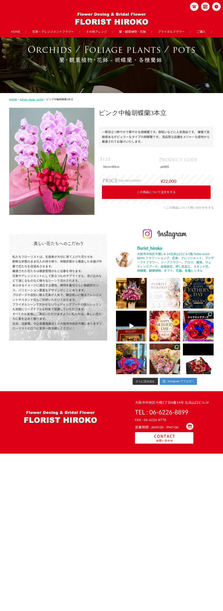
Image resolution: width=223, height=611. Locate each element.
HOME (15, 31)
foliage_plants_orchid (31, 99)
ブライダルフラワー (171, 31)
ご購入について (24, 569)
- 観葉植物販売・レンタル (149, 567)
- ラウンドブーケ (187, 567)
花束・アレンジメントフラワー (53, 31)
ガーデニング (23, 564)
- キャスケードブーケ (189, 563)
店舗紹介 (21, 573)
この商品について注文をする (156, 192)
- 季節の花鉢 (142, 571)
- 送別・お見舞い (56, 571)
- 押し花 (182, 579)
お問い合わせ (23, 577)
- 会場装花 (183, 583)
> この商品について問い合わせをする (189, 207)
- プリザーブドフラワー (108, 571)
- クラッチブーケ (187, 571)
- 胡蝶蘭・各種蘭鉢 (146, 563)
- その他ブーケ (185, 575)
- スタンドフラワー (106, 567)
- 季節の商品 (53, 563)
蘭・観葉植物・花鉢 (132, 31)
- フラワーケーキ (104, 563)
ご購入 (201, 31)
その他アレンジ (96, 31)
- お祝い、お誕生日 (57, 567)
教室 (18, 560)
